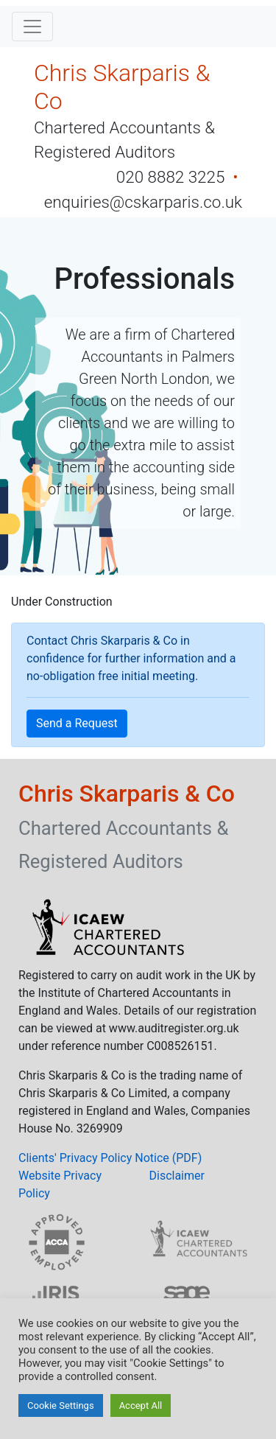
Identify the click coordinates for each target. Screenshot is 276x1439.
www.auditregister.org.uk (174, 1028)
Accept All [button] (141, 1405)
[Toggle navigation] (32, 26)
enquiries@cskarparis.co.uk (143, 201)
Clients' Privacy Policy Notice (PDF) (110, 1158)
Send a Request (77, 723)
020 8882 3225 (172, 176)
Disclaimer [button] (177, 1176)
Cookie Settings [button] (60, 1405)
